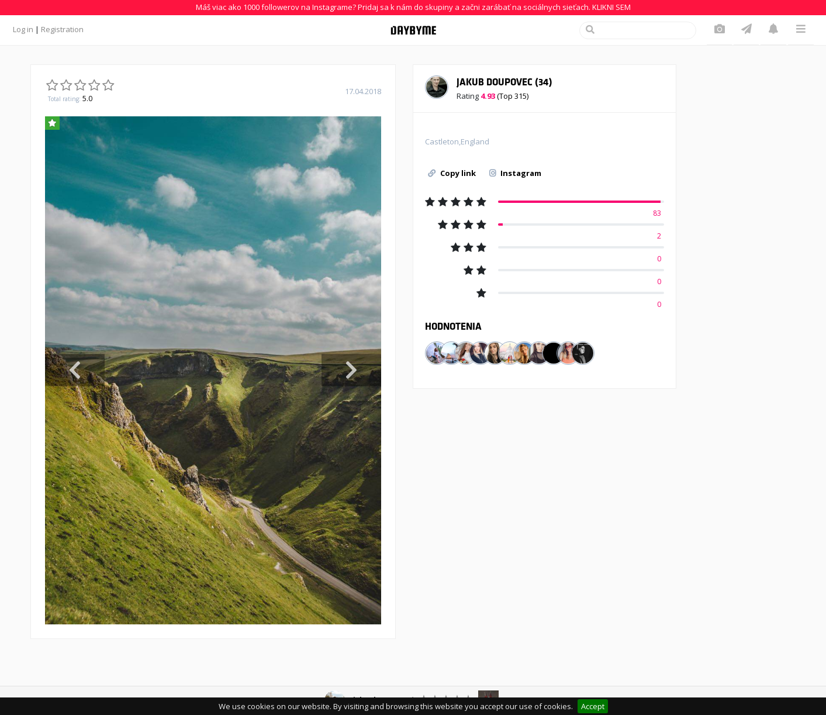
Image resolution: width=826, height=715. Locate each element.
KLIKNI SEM (611, 7)
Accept (592, 706)
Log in (23, 29)
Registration (62, 29)
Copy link (452, 173)
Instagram (515, 173)
